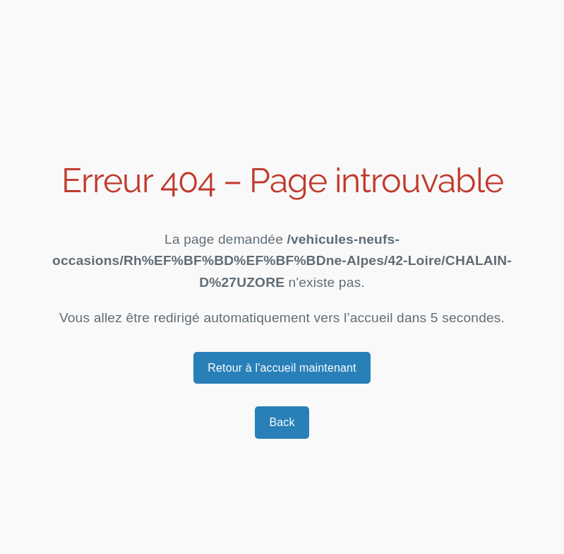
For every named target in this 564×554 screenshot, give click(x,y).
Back (281, 422)
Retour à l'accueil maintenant (282, 368)
